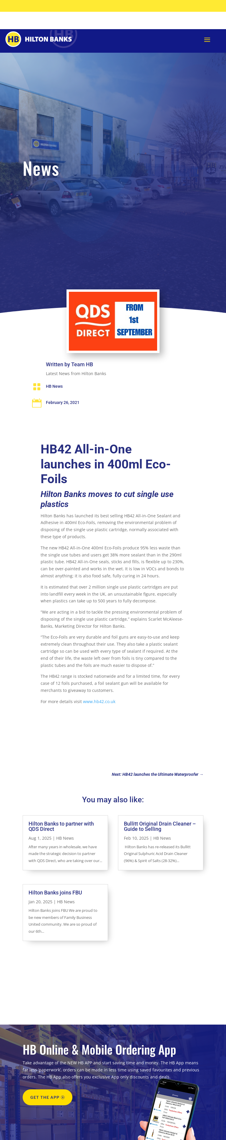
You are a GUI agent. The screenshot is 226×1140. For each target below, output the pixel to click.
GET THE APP (44, 1114)
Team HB (82, 382)
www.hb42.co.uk (99, 719)
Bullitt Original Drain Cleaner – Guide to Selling (160, 843)
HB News (54, 403)
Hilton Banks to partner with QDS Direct (61, 843)
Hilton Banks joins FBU (55, 910)
